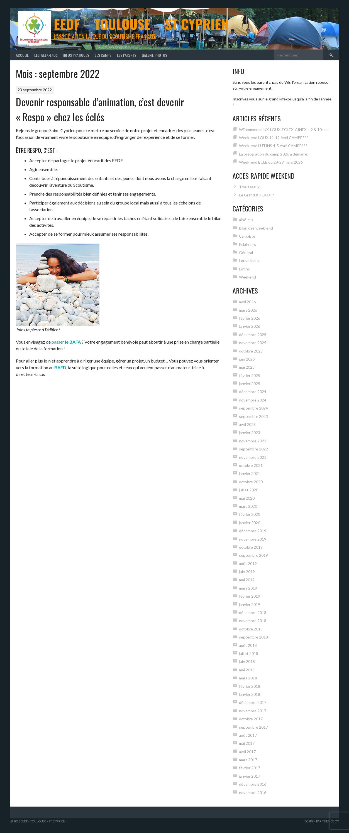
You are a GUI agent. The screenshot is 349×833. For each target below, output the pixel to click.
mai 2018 (247, 669)
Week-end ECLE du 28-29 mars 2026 (271, 162)
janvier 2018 (249, 694)
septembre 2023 (253, 416)
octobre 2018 (251, 629)
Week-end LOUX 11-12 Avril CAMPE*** (273, 137)
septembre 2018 (253, 637)
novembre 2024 (252, 400)
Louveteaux (249, 260)
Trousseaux (249, 186)
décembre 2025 (252, 334)
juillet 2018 (248, 653)
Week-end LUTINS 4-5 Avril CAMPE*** (273, 145)
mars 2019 (248, 588)
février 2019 (249, 596)
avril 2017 (247, 751)
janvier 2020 (249, 522)
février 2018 (249, 686)
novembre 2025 (252, 342)
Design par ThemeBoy (321, 821)
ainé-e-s (246, 219)
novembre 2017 (252, 710)
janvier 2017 (249, 776)
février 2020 (249, 514)
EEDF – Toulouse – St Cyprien (141, 24)
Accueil (22, 55)
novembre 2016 (252, 792)
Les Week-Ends (46, 55)
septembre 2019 (253, 555)
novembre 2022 (252, 440)
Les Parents (126, 55)
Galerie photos (154, 55)
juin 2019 (247, 571)
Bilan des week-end (256, 228)
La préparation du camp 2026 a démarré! (274, 154)
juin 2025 (247, 359)
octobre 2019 (251, 547)
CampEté (247, 236)
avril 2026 (247, 301)
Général (246, 252)
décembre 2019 (252, 530)
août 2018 (248, 645)
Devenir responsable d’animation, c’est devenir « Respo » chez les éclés (100, 109)
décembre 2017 (252, 702)
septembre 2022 (253, 449)
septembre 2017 (253, 727)
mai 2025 (247, 367)
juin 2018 (247, 661)
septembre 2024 (253, 408)
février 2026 (249, 318)
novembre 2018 (252, 620)
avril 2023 (247, 424)
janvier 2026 (249, 326)
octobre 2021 (251, 465)
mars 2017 (248, 759)
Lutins (244, 269)
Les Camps (103, 55)
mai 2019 (247, 579)
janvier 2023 (249, 432)
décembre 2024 (252, 391)
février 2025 (249, 375)
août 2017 (248, 735)
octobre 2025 (251, 351)
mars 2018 (248, 678)
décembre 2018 (252, 612)
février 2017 (249, 767)
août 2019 (248, 563)
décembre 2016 (252, 784)
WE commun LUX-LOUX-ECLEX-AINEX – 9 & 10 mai (283, 129)
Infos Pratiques (76, 55)
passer (66, 341)
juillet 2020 (248, 489)
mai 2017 (247, 743)
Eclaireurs (247, 244)
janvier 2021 (249, 473)
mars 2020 (248, 506)
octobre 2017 (251, 718)
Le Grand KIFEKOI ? (256, 195)
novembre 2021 (252, 457)
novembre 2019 (252, 539)
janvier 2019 (249, 604)
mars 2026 (248, 310)
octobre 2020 (251, 481)
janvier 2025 (249, 383)
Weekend (247, 277)
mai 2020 (247, 498)
